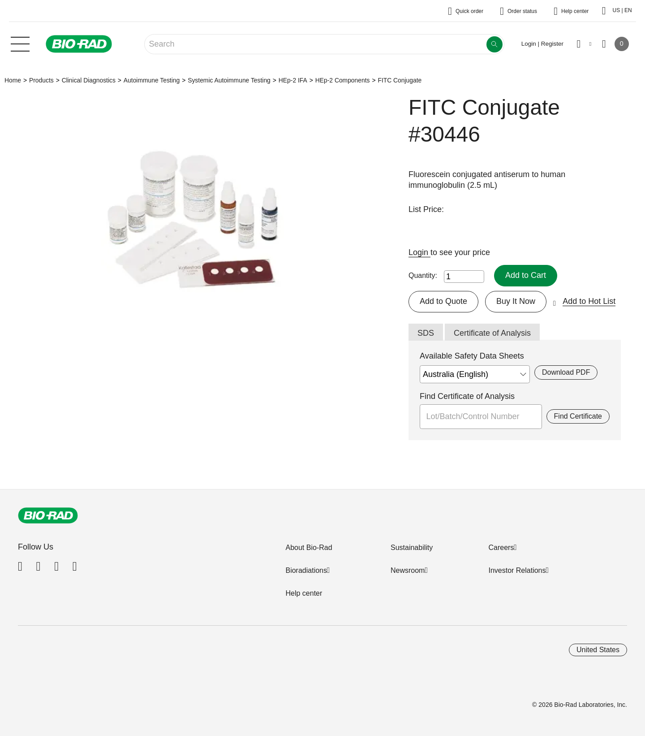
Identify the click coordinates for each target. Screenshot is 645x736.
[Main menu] (20, 43)
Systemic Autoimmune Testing (229, 80)
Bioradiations (306, 570)
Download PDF (566, 372)
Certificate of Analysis (492, 333)
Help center (303, 593)
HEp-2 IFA (293, 80)
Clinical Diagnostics (89, 80)
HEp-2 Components (342, 80)
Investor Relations (517, 570)
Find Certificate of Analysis (467, 396)
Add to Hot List (589, 301)
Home (12, 80)
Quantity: (422, 275)
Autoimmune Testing (152, 80)
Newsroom (408, 570)
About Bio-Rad (308, 547)
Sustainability (412, 547)
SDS (425, 333)
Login (419, 252)
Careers (501, 547)
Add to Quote (443, 301)
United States (597, 650)
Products (41, 80)
